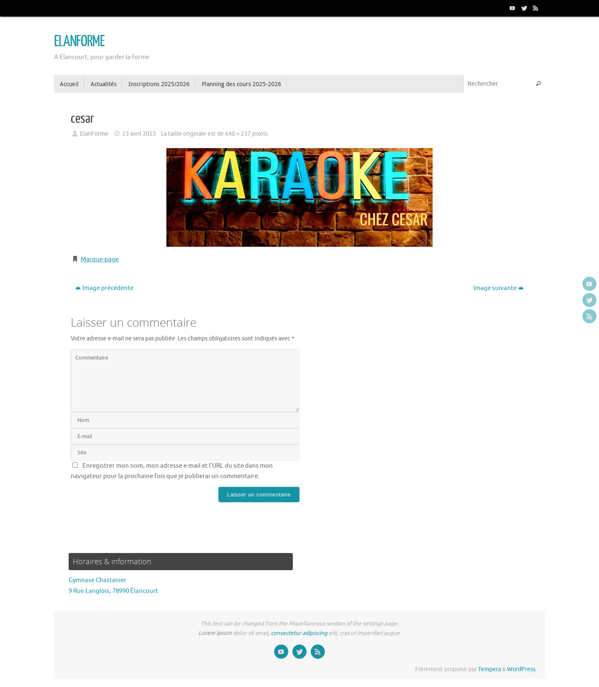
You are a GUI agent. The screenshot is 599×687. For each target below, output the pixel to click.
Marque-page (100, 259)
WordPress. (522, 669)
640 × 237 (238, 133)
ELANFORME (79, 41)
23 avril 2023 (139, 133)
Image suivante (498, 288)
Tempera (489, 669)
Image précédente (104, 288)
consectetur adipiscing (299, 633)
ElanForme (94, 133)
